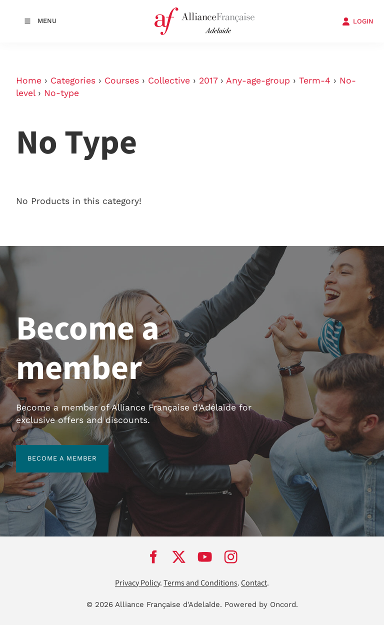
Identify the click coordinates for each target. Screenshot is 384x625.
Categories (73, 81)
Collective (169, 81)
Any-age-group (258, 81)
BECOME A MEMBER (51, 450)
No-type (61, 93)
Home (29, 81)
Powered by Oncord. (261, 604)
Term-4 (314, 81)
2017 (208, 81)
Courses (121, 81)
